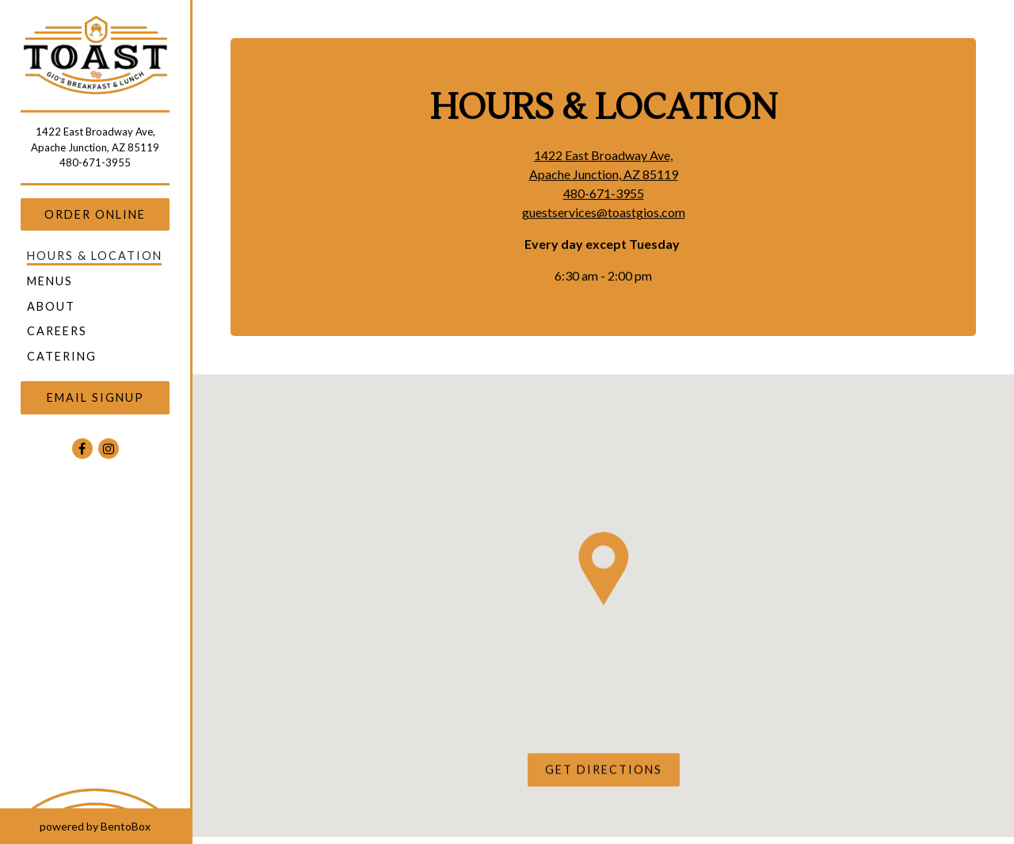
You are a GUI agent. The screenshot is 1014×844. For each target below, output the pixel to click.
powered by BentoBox (115, 825)
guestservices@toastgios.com (603, 212)
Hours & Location (94, 255)
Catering (62, 356)
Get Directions (612, 769)
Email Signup (95, 397)
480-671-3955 (95, 162)
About (51, 306)
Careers (57, 331)
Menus (50, 281)
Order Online (95, 214)
